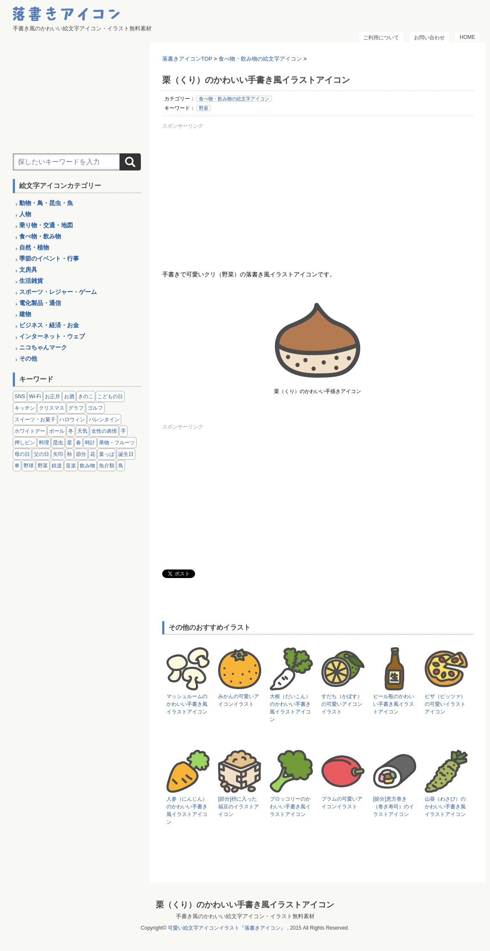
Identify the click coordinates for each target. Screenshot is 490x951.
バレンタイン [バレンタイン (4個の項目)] (104, 420)
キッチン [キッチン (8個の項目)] (25, 408)
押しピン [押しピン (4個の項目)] (25, 443)
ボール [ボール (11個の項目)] (56, 431)
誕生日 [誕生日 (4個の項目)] (126, 454)
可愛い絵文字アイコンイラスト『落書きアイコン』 (227, 928)
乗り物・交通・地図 (46, 225)
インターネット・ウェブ (52, 336)
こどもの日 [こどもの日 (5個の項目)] (110, 396)
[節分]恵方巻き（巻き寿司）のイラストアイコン (393, 806)
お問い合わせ (429, 38)
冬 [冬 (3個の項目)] (70, 431)
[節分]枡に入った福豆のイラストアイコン (238, 806)
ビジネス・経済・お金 (49, 325)
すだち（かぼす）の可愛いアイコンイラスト (341, 704)
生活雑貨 (31, 280)
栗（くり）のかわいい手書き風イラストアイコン (245, 904)
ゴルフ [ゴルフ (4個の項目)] (95, 408)
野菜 (203, 108)
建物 (25, 314)
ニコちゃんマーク (43, 347)
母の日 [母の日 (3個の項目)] (22, 454)
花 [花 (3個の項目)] (92, 454)
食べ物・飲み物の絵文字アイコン (234, 98)
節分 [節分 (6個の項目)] (81, 454)
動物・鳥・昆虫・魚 (46, 203)
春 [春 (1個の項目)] (78, 443)
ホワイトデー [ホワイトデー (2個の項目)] (30, 431)
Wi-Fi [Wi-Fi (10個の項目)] (35, 396)
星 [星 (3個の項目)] (69, 443)
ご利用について (381, 38)
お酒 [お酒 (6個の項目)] (69, 396)
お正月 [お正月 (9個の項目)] (52, 396)
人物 (25, 214)
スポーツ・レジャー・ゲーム (58, 291)
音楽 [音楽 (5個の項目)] (71, 466)
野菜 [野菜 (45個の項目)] (43, 466)
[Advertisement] (317, 192)
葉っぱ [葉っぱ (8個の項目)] (106, 454)
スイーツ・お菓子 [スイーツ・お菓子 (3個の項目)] (35, 420)
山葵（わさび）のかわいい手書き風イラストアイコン (445, 806)
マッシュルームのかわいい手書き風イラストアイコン (186, 704)
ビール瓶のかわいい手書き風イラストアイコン (393, 704)
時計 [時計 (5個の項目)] (90, 443)
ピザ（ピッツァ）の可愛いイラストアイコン (445, 704)
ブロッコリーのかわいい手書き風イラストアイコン (290, 806)
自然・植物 (34, 247)
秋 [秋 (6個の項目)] (69, 454)
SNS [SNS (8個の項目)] (20, 396)
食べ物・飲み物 (40, 236)
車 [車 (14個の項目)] (17, 466)
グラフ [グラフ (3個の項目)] (76, 408)
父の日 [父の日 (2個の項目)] (41, 454)
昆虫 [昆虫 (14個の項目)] (58, 443)
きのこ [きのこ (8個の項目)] (85, 396)
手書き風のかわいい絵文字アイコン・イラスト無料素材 (245, 916)
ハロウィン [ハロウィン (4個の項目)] (72, 420)
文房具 (28, 269)
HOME (467, 37)
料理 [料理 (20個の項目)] (44, 443)
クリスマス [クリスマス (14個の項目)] (51, 408)
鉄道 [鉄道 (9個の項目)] (57, 466)
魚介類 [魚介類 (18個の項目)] (106, 466)
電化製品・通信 (40, 302)
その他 (28, 358)
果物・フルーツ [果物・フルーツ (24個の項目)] (117, 443)
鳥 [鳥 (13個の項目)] (120, 466)
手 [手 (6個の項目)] (123, 431)
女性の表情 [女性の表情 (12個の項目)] (104, 431)
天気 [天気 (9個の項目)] (82, 431)
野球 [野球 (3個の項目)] (28, 466)
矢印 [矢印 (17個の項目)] (58, 454)
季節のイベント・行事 (49, 258)
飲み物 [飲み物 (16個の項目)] (87, 466)
